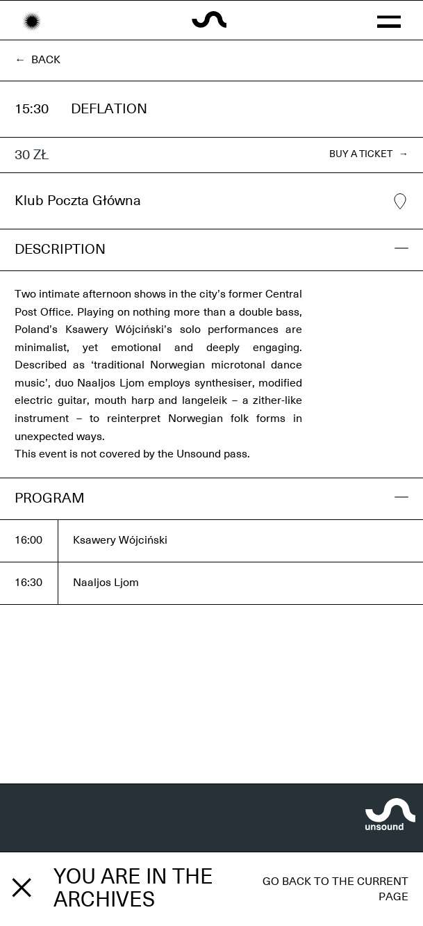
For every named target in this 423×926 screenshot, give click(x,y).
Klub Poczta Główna (211, 201)
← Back (37, 59)
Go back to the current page (335, 889)
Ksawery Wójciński (120, 540)
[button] (389, 20)
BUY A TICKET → (368, 154)
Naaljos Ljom (106, 582)
